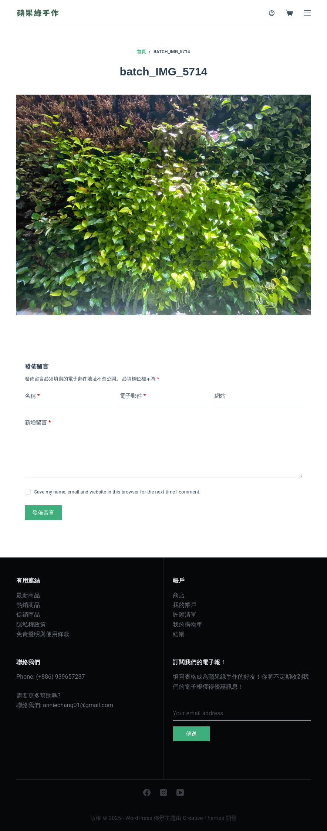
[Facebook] (147, 792)
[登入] (271, 13)
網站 (220, 396)
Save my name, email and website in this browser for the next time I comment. (117, 492)
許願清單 (184, 614)
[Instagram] (163, 792)
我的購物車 (187, 624)
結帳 (179, 634)
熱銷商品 (28, 604)
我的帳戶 (184, 604)
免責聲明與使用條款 (43, 634)
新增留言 (38, 422)
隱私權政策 (31, 624)
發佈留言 (43, 512)
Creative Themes (203, 818)
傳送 (191, 733)
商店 (179, 595)
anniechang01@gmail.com (78, 705)
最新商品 (28, 595)
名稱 (32, 396)
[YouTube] (180, 792)
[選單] (307, 13)
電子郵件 (133, 396)
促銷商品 (28, 614)
